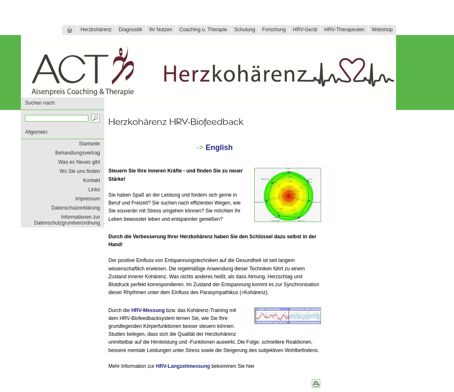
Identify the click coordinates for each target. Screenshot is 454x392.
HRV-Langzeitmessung (183, 366)
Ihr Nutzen (160, 29)
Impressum (87, 199)
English (219, 147)
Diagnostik (130, 29)
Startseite (89, 144)
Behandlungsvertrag (77, 153)
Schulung (244, 29)
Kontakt (91, 180)
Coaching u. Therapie (203, 29)
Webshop (382, 29)
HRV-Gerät (305, 29)
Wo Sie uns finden (80, 171)
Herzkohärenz (96, 29)
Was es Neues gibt (79, 162)
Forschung (274, 29)
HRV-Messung (148, 310)
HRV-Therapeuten (344, 29)
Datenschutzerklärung (75, 208)
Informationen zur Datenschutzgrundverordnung (67, 220)
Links (94, 189)
